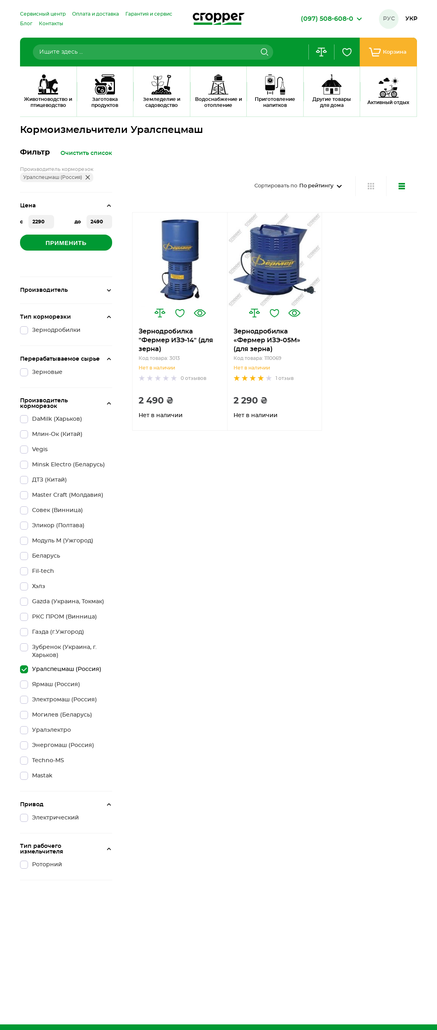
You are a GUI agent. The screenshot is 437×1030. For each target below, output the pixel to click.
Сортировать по (275, 186)
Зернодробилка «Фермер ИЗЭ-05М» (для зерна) (267, 340)
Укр (411, 19)
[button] (160, 313)
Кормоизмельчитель (79, 106)
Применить (66, 242)
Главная (30, 106)
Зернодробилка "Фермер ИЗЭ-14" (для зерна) (176, 340)
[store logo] (219, 19)
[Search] (263, 52)
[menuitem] (43, 14)
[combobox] (153, 52)
